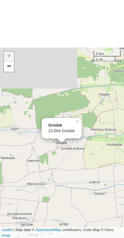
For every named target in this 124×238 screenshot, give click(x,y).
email (6, 235)
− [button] (9, 67)
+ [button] (9, 56)
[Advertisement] (62, 24)
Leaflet (7, 230)
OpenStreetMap (48, 230)
